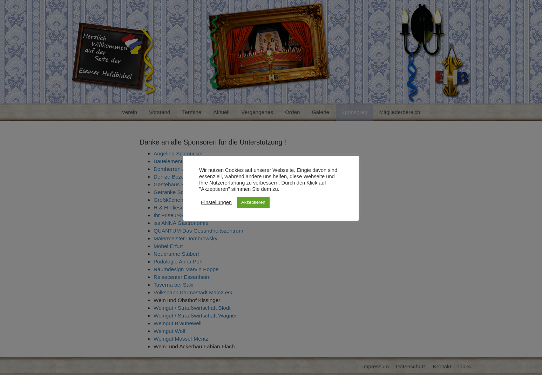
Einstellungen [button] (216, 202)
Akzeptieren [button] (253, 202)
